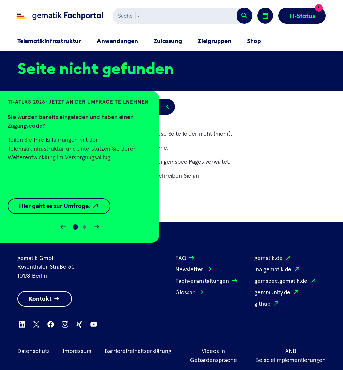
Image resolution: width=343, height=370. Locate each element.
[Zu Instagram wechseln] (65, 324)
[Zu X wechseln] (36, 324)
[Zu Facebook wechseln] (50, 324)
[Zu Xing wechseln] (79, 324)
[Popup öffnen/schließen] (167, 107)
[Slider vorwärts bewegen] (96, 227)
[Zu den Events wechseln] (265, 16)
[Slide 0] (75, 227)
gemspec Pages (184, 162)
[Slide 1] (84, 227)
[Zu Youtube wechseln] (93, 324)
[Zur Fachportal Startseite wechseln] (60, 16)
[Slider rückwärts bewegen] (63, 227)
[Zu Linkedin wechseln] (21, 324)
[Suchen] (182, 16)
